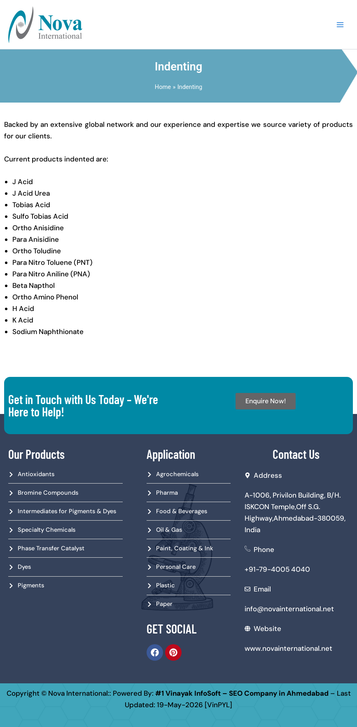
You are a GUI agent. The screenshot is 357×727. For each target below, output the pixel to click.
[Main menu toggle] (340, 24)
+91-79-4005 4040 (277, 569)
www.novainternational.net (288, 648)
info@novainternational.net (289, 608)
